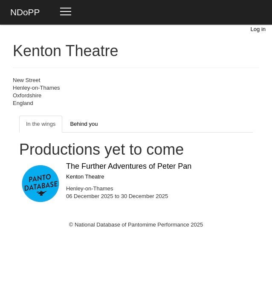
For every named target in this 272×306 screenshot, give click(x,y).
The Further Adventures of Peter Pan (128, 166)
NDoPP (25, 12)
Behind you (84, 124)
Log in (258, 29)
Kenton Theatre (85, 176)
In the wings (40, 124)
